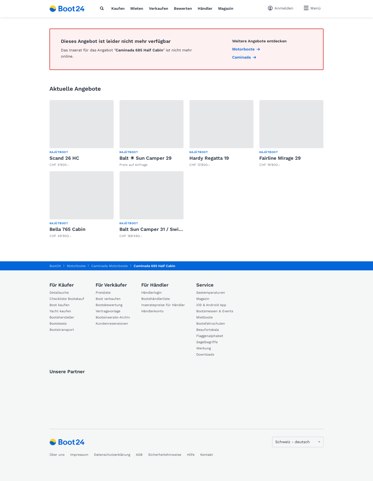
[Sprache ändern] (298, 442)
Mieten (136, 8)
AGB (139, 454)
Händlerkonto (152, 311)
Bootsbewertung (109, 305)
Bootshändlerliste (155, 299)
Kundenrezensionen (112, 323)
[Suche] (103, 8)
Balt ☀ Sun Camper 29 (145, 158)
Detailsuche (59, 292)
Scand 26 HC (64, 158)
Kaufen (118, 8)
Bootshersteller (61, 317)
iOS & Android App (211, 305)
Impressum (79, 454)
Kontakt (206, 454)
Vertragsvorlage (108, 311)
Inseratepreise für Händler (163, 305)
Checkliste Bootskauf (66, 299)
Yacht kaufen (60, 311)
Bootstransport (61, 330)
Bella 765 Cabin (67, 229)
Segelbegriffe (207, 342)
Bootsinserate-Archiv (113, 317)
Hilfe (191, 454)
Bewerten (183, 8)
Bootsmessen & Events (214, 311)
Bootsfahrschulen (210, 323)
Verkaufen (158, 8)
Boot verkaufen (108, 299)
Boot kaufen (59, 305)
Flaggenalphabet (209, 336)
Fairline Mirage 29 (280, 158)
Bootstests (58, 323)
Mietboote (204, 317)
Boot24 (55, 266)
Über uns (56, 454)
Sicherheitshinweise (164, 454)
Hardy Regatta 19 (209, 158)
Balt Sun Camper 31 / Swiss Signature (163, 229)
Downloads (205, 354)
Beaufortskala (207, 330)
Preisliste (103, 292)
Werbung (203, 348)
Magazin (225, 8)
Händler (205, 8)
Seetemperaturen (210, 292)
